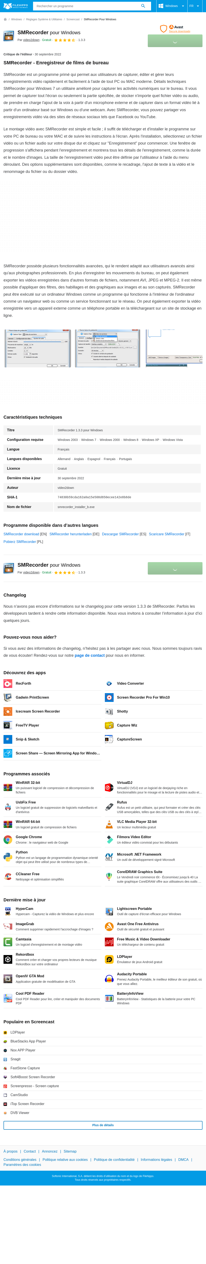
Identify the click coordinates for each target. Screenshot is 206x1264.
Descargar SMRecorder (120, 534)
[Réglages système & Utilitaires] (44, 19)
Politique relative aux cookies (65, 1160)
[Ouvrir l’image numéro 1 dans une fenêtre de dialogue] (108, 348)
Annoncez (50, 1151)
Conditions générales (20, 1160)
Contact (30, 1151)
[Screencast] (72, 19)
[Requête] (92, 6)
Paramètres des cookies (22, 1164)
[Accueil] (5, 19)
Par (28, 40)
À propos (11, 1151)
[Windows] (16, 19)
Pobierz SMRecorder (20, 542)
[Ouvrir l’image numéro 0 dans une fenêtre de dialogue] (37, 348)
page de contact (90, 655)
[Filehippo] (16, 6)
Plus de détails (103, 1125)
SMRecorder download (21, 534)
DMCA (183, 1160)
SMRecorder (49, 32)
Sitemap (70, 1151)
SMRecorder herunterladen (70, 534)
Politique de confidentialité (114, 1160)
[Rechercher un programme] (143, 6)
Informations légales (156, 1160)
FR (195, 6)
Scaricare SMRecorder (166, 534)
